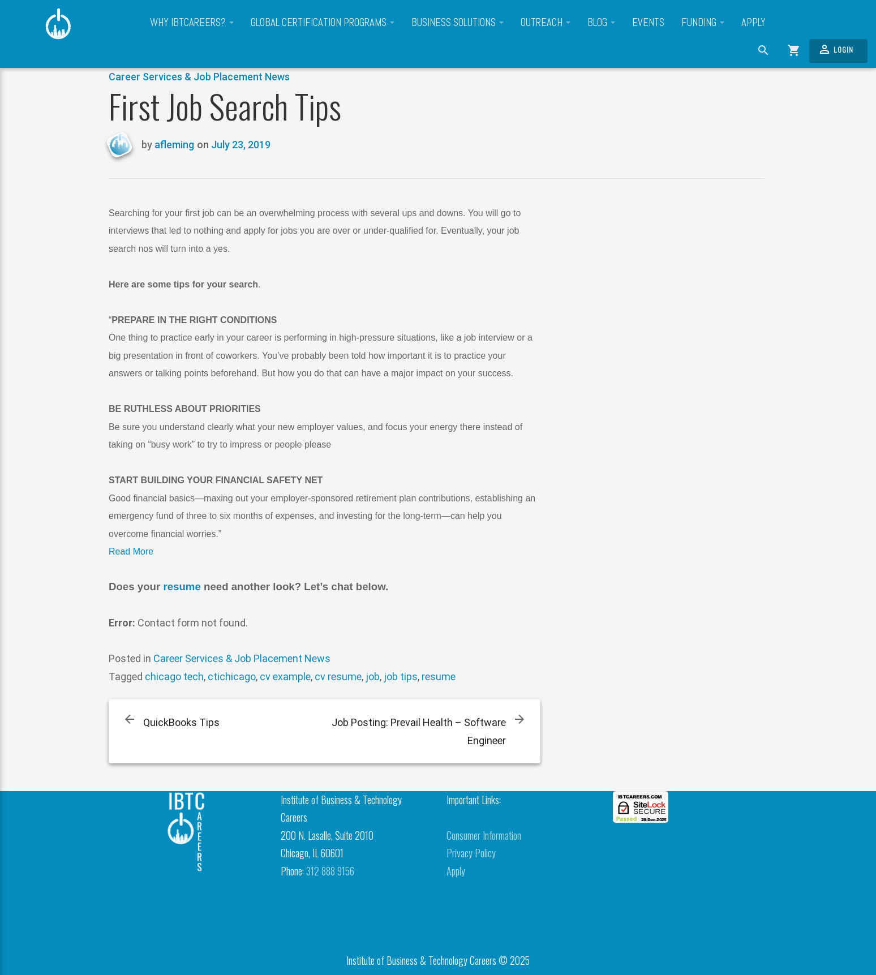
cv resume (338, 676)
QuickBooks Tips (181, 722)
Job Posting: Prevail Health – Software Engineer (419, 731)
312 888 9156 (330, 871)
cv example (285, 676)
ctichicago (232, 676)
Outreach (545, 22)
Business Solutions (457, 22)
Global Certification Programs (322, 22)
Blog (601, 22)
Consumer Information (483, 835)
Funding (702, 22)
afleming (174, 145)
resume (181, 586)
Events (648, 22)
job (373, 676)
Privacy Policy (471, 852)
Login (835, 49)
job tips (401, 676)
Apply (753, 22)
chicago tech (174, 676)
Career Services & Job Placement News (199, 77)
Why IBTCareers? (192, 22)
